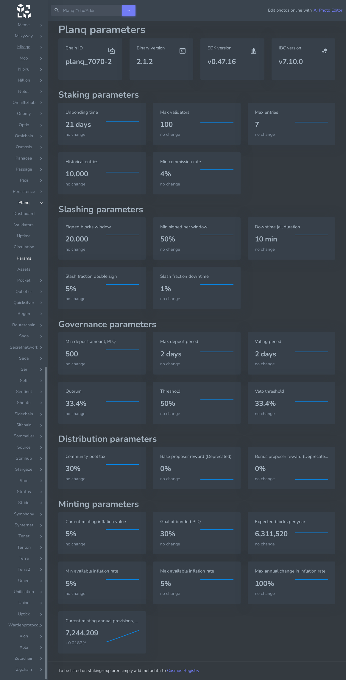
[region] (24, 350)
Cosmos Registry (183, 670)
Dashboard (24, 661)
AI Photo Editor (328, 10)
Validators (24, 672)
